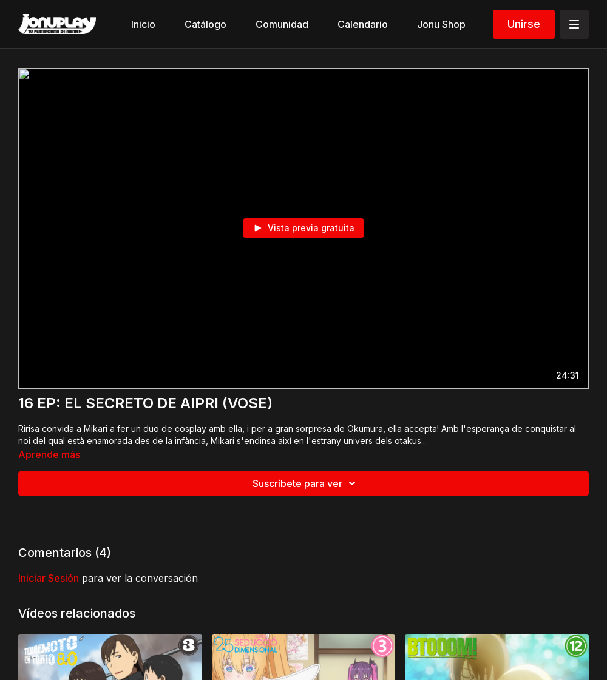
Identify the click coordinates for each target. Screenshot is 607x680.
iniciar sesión (48, 578)
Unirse (523, 24)
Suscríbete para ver (306, 483)
